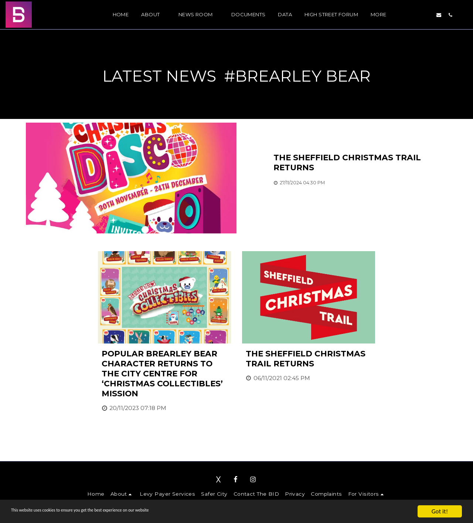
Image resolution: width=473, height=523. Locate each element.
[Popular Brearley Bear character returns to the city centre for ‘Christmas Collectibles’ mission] (164, 374)
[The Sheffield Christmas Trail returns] (360, 162)
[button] (153, 15)
